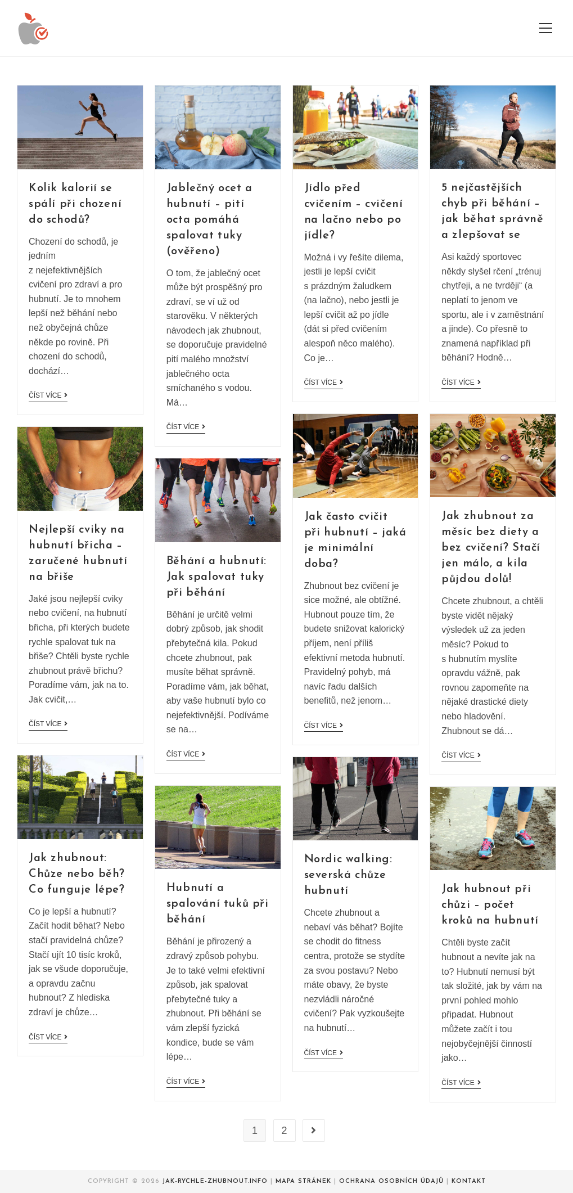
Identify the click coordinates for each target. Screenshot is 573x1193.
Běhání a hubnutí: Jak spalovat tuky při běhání (216, 577)
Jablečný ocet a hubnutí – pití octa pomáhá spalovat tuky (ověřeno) (209, 220)
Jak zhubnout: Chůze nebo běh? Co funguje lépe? (77, 874)
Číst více (48, 395)
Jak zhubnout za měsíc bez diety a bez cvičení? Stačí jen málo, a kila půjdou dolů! (490, 548)
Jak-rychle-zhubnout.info (215, 1181)
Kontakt (469, 1181)
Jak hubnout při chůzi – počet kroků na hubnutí (490, 905)
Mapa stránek (303, 1181)
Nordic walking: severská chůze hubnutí (348, 875)
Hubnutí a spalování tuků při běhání (217, 904)
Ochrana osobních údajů (391, 1181)
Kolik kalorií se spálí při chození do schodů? (75, 204)
